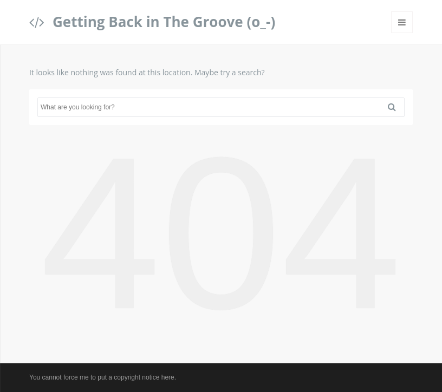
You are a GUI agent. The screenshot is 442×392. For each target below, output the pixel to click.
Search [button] (396, 107)
